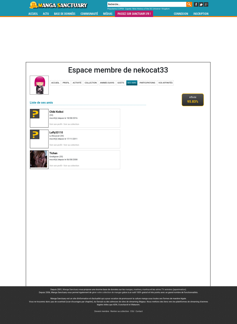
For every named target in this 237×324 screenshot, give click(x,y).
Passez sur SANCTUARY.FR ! (134, 14)
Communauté (89, 14)
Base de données (64, 14)
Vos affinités (165, 83)
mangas (129, 289)
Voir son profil (55, 124)
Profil (66, 83)
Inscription (200, 14)
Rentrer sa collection (119, 311)
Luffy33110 (56, 132)
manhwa (137, 289)
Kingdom (165, 9)
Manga (58, 5)
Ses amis (131, 83)
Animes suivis (107, 83)
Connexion (181, 14)
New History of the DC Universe (146, 9)
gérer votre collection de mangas (107, 292)
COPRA (121, 9)
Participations (147, 83)
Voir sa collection (71, 124)
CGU (132, 311)
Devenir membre (101, 311)
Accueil (33, 14)
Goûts (121, 83)
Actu (46, 14)
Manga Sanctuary (71, 289)
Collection (91, 83)
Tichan (53, 153)
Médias (107, 14)
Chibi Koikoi (56, 111)
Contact (139, 311)
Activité (77, 83)
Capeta (128, 9)
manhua (146, 289)
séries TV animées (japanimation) (171, 289)
